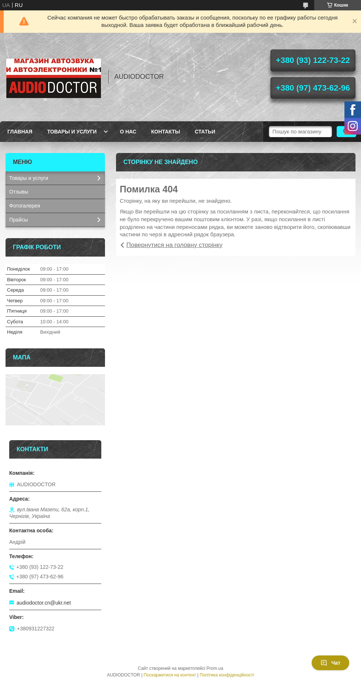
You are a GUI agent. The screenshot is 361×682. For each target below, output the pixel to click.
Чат (330, 663)
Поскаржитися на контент (170, 675)
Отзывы (18, 192)
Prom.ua (215, 668)
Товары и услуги (72, 132)
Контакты (165, 132)
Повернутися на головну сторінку (174, 244)
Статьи (205, 132)
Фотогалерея (24, 206)
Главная (19, 132)
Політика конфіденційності (227, 675)
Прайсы (18, 220)
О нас (128, 132)
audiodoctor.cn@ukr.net (44, 603)
